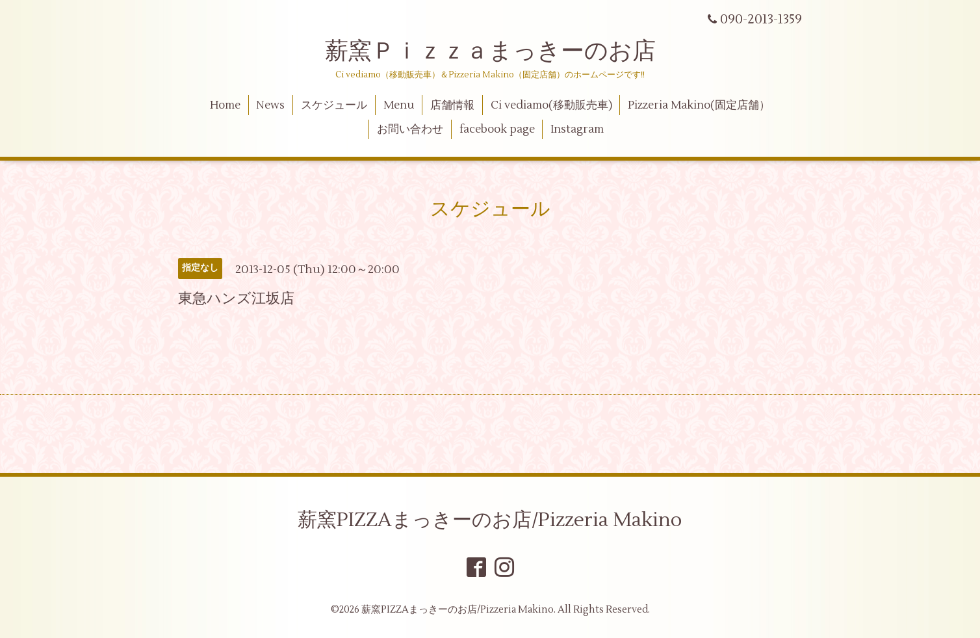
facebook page (497, 129)
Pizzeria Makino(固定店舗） (699, 105)
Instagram (577, 129)
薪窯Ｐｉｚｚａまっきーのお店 (502, 51)
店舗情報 (452, 105)
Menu (398, 105)
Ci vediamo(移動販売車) (551, 105)
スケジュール (334, 105)
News (270, 105)
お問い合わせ (410, 129)
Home (225, 105)
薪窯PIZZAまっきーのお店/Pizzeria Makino (490, 520)
